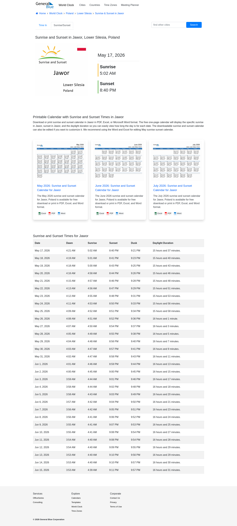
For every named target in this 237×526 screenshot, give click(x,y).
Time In (43, 25)
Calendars (76, 498)
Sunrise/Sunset (62, 25)
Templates (76, 502)
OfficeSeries (38, 498)
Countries (94, 5)
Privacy (113, 502)
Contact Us (115, 498)
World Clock (66, 5)
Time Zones (110, 5)
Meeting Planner (130, 5)
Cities (82, 5)
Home (40, 13)
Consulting (37, 502)
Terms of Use (116, 506)
